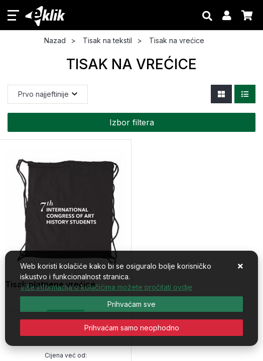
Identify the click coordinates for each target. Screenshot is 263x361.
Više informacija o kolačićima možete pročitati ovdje (106, 287)
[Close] (131, 304)
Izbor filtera (131, 122)
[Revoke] (131, 327)
